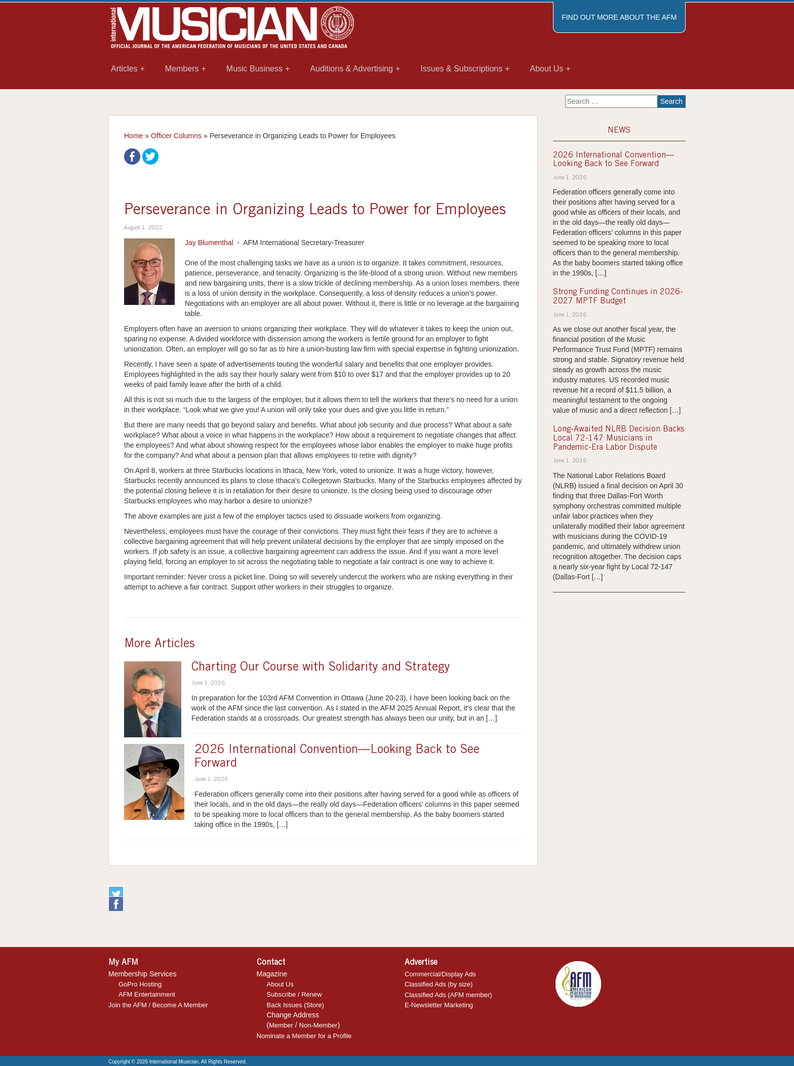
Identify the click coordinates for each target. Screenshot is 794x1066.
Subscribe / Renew (294, 994)
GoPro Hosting (140, 984)
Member (281, 1025)
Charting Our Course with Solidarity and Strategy (320, 668)
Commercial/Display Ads (440, 974)
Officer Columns (176, 136)
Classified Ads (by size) (438, 984)
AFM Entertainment (146, 994)
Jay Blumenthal (209, 243)
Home (133, 136)
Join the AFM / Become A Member (158, 1005)
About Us (280, 984)
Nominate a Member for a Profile (304, 1036)
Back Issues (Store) (295, 1005)
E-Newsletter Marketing (439, 1005)
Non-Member (318, 1025)
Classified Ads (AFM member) (448, 995)
